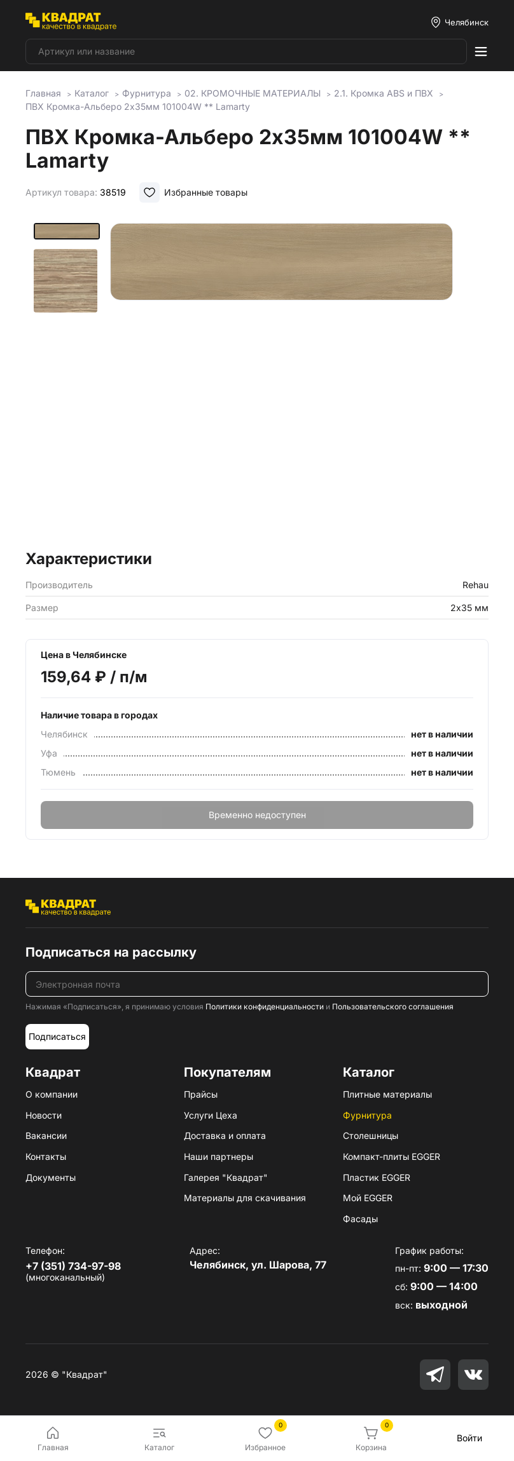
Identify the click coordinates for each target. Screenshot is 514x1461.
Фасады (360, 1218)
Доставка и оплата (225, 1135)
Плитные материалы (387, 1094)
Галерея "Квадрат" (226, 1177)
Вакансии (46, 1135)
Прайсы (201, 1094)
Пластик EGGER (376, 1177)
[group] (295, 382)
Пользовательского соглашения (393, 1006)
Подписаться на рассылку (111, 952)
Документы (50, 1177)
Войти (469, 1437)
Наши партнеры (218, 1156)
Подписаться (57, 1036)
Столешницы (370, 1135)
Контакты (45, 1156)
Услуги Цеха (210, 1115)
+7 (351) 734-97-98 (73, 1266)
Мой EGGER (367, 1197)
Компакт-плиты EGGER (391, 1156)
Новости (43, 1115)
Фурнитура (367, 1115)
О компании (51, 1094)
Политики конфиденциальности (264, 1006)
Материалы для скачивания (245, 1197)
